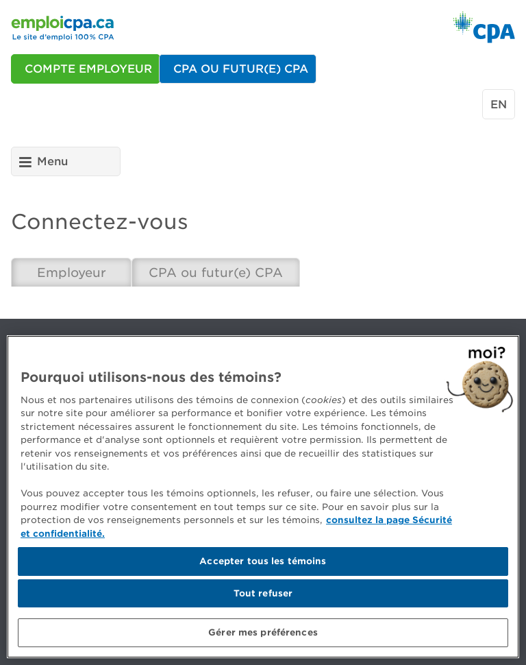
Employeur (71, 272)
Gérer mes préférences (263, 632)
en (498, 104)
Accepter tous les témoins (262, 561)
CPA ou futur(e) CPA (216, 272)
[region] (263, 496)
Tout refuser (263, 593)
